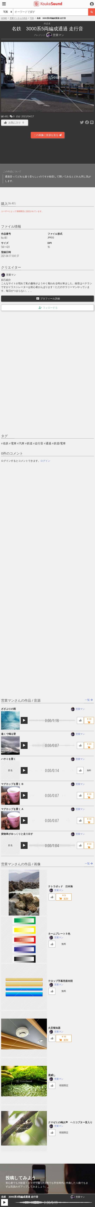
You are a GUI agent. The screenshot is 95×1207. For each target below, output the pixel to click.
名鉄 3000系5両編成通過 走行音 (19, 1196)
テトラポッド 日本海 (60, 886)
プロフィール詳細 (48, 298)
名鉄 (5, 443)
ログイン (45, 460)
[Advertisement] (47, 152)
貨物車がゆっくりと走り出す (17, 833)
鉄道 (29, 443)
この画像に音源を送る (47, 135)
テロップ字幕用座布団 (60, 981)
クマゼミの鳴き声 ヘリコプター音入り (70, 1122)
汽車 (21, 443)
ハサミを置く (8, 759)
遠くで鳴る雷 (8, 733)
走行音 (39, 443)
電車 (14, 443)
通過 (48, 443)
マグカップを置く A (12, 809)
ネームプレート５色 (59, 933)
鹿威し (51, 1075)
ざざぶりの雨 (8, 708)
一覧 (89, 699)
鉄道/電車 (60, 443)
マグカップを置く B (12, 784)
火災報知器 (54, 1027)
